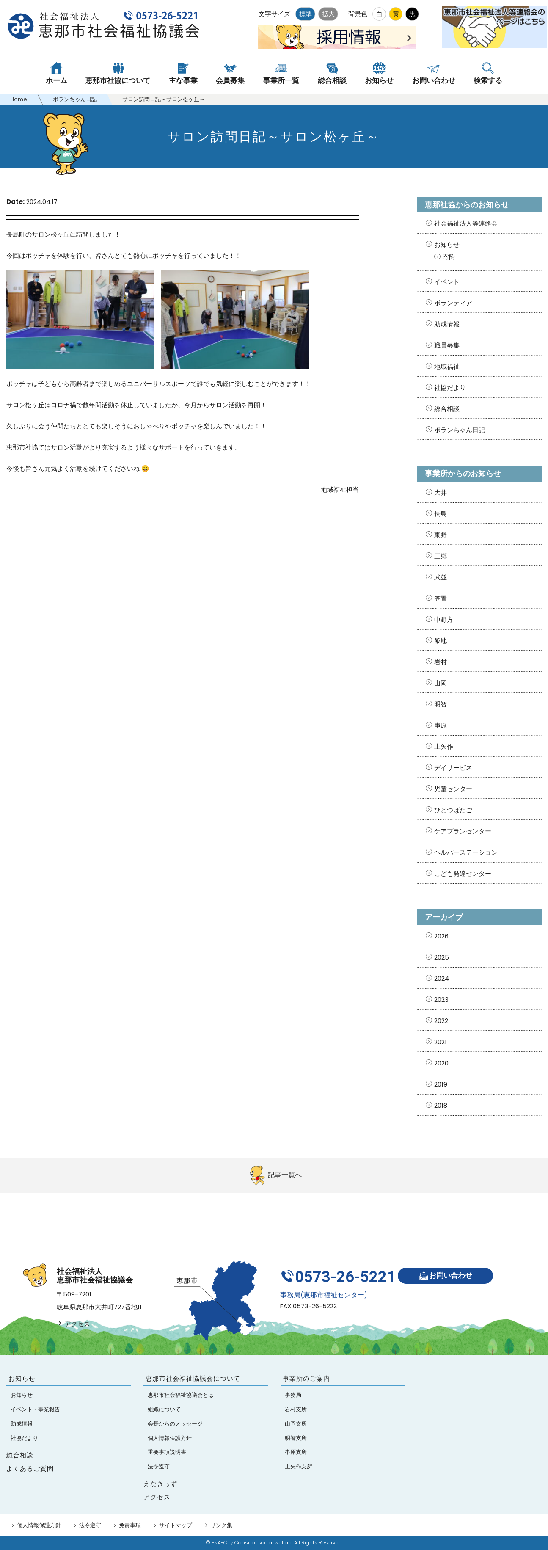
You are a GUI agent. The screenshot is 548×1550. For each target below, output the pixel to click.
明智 (440, 704)
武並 (440, 577)
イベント (447, 281)
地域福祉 (447, 366)
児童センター (453, 788)
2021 (440, 1041)
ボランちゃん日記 (459, 429)
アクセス (73, 1323)
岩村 (440, 661)
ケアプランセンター (462, 831)
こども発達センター (462, 873)
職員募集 (447, 345)
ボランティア (453, 302)
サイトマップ (175, 1525)
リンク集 (221, 1525)
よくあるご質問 (30, 1468)
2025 (441, 957)
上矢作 (443, 746)
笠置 (440, 598)
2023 (441, 999)
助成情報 (447, 324)
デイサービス (453, 767)
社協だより (450, 387)
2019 (440, 1084)
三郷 (440, 556)
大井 (440, 492)
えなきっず (160, 1483)
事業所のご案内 (306, 1378)
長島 (440, 513)
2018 (440, 1105)
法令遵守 (90, 1525)
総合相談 (447, 408)
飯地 (440, 640)
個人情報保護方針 (39, 1525)
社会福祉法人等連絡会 (466, 223)
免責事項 (130, 1525)
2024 (441, 978)
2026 (441, 936)
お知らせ (447, 244)
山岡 (440, 682)
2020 (441, 1063)
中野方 (443, 619)
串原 (440, 725)
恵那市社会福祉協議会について (193, 1378)
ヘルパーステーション (466, 852)
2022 (441, 1020)
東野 (440, 534)
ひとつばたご (453, 809)
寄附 (449, 257)
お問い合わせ (448, 1274)
